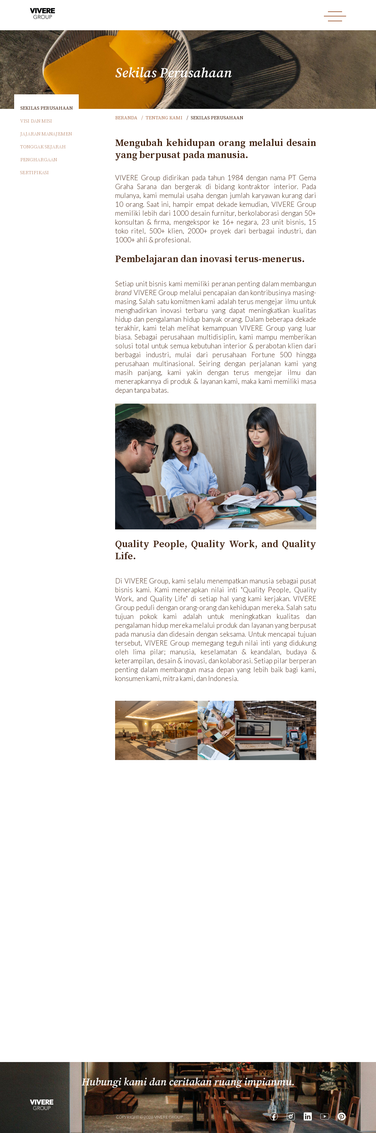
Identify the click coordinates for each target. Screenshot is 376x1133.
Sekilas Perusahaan (46, 108)
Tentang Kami (164, 118)
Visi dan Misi (36, 121)
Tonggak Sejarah (43, 147)
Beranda (126, 118)
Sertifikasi (34, 173)
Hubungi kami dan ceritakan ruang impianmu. (188, 1082)
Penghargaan (38, 160)
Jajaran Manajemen (46, 134)
